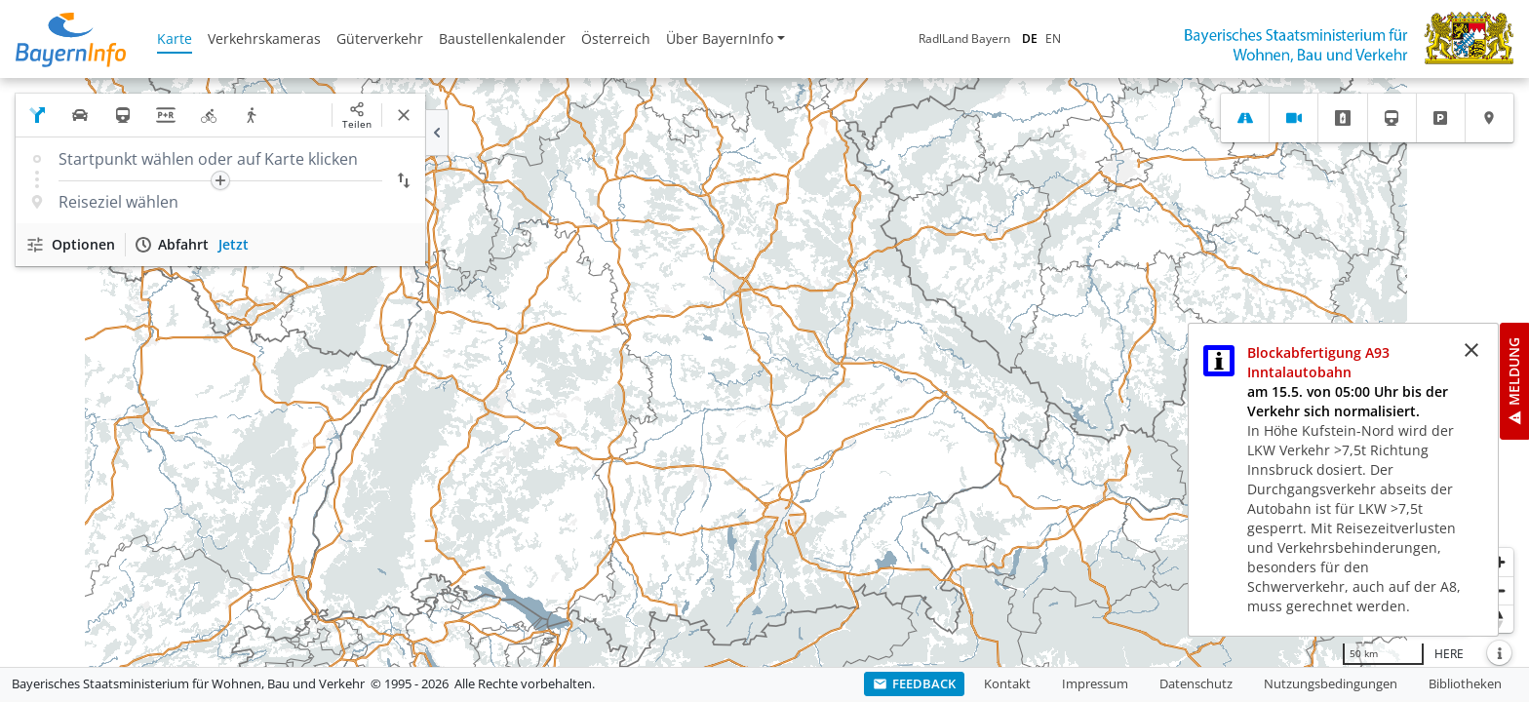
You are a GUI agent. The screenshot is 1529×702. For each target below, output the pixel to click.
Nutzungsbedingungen (1330, 683)
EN (1053, 38)
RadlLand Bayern (964, 38)
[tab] (1245, 118)
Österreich (615, 38)
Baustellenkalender (502, 38)
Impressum (1095, 683)
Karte (174, 38)
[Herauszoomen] (1499, 590)
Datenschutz (1196, 683)
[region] (764, 372)
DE (1030, 38)
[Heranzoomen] (1499, 562)
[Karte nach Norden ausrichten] (1499, 618)
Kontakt (1007, 683)
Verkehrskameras (264, 38)
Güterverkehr (379, 38)
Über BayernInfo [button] (719, 38)
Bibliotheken (1465, 683)
